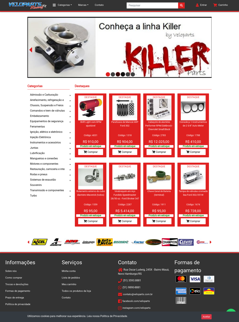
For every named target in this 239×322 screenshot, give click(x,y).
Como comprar (13, 277)
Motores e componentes (44, 163)
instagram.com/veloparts (136, 307)
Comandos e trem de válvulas (47, 110)
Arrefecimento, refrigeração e (47, 100)
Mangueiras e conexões (44, 158)
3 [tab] (117, 74)
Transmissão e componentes (47, 190)
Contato (99, 4)
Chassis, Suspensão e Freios (46, 105)
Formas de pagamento (17, 290)
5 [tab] (127, 74)
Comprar (91, 152)
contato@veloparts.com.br (138, 294)
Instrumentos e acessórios (45, 142)
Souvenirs (36, 185)
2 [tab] (112, 74)
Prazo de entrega (14, 297)
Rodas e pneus (38, 174)
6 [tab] (132, 74)
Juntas (34, 147)
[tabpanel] (119, 47)
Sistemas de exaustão (43, 179)
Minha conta (69, 271)
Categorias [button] (61, 5)
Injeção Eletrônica (40, 137)
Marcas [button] (82, 4)
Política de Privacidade (113, 316)
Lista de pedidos (71, 277)
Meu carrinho (69, 284)
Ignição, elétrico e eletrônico (46, 131)
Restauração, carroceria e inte (47, 169)
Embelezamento (39, 116)
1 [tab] (107, 74)
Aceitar (206, 316)
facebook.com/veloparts (136, 301)
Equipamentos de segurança (46, 121)
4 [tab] (122, 74)
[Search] (156, 5)
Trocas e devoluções (16, 284)
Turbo (33, 195)
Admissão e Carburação (44, 94)
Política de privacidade (17, 304)
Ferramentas (37, 126)
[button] (201, 5)
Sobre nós (11, 271)
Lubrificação (37, 153)
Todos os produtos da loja (76, 290)
